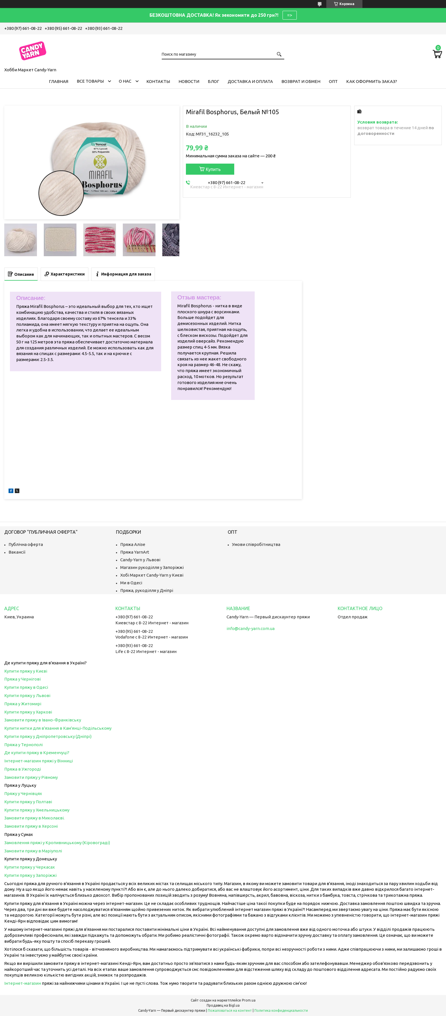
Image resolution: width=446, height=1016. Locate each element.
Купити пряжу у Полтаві (28, 801)
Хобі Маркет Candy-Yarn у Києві (151, 575)
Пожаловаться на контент (230, 1010)
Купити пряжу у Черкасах (29, 867)
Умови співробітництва (256, 544)
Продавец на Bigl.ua (223, 1005)
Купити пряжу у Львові (27, 695)
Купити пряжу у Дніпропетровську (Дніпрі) (48, 736)
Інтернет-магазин (22, 983)
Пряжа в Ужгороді (22, 769)
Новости (189, 81)
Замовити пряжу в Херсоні (31, 826)
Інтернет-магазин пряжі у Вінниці (38, 760)
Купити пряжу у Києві (25, 671)
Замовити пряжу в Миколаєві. (34, 817)
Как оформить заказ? (371, 81)
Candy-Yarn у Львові (140, 559)
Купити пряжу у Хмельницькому (36, 810)
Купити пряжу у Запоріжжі (30, 875)
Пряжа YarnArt (134, 552)
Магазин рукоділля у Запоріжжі (152, 567)
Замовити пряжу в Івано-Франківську (42, 719)
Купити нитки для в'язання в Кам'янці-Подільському (57, 728)
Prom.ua (249, 1000)
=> (289, 15)
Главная (58, 81)
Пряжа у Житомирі (22, 703)
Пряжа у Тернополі (23, 744)
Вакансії (17, 552)
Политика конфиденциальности (281, 1010)
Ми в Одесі (131, 582)
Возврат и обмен (300, 81)
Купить (213, 169)
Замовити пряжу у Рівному (31, 777)
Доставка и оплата (250, 81)
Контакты (158, 81)
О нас (125, 81)
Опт (333, 81)
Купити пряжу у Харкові (28, 712)
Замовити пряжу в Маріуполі (33, 850)
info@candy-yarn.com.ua (251, 628)
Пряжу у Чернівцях (23, 793)
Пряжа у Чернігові (22, 679)
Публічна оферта (26, 544)
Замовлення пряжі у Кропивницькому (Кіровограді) (57, 842)
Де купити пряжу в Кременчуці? (36, 752)
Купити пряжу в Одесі (26, 687)
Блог (213, 81)
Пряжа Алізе (132, 544)
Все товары (90, 81)
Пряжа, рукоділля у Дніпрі (146, 590)
